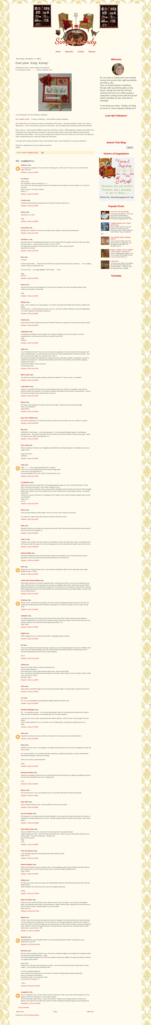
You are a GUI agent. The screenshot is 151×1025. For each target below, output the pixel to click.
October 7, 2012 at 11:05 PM (30, 893)
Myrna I (23, 790)
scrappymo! (25, 992)
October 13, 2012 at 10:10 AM (30, 944)
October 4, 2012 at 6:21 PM (29, 476)
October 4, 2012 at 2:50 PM (29, 206)
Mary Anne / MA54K (27, 418)
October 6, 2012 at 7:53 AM (29, 795)
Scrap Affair (25, 228)
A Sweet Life (114, 261)
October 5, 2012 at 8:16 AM (29, 639)
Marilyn (23, 302)
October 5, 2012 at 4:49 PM (29, 703)
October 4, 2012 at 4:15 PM (29, 325)
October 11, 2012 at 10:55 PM (30, 931)
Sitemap (91, 52)
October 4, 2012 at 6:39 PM (29, 533)
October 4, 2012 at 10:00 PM (30, 560)
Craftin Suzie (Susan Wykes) (30, 580)
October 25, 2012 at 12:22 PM (30, 986)
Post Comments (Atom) (31, 1015)
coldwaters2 (25, 332)
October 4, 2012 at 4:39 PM (29, 380)
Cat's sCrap (25, 445)
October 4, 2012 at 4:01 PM (29, 296)
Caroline (24, 200)
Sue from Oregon (26, 813)
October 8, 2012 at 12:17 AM (30, 911)
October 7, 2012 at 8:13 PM (29, 874)
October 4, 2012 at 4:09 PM (29, 313)
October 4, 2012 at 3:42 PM (29, 278)
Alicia (23, 686)
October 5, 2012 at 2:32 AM (29, 594)
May (22, 429)
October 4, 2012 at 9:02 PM (29, 547)
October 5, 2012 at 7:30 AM (29, 627)
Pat (22, 645)
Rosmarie (24, 951)
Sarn (22, 257)
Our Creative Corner (23, 119)
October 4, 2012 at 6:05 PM (29, 439)
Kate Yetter (24, 802)
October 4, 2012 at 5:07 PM (29, 396)
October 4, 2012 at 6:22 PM (29, 519)
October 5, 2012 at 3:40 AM (29, 609)
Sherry (23, 212)
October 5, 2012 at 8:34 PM (29, 738)
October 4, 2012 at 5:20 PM (29, 411)
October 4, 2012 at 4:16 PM (29, 343)
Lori (22, 698)
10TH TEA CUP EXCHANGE (120, 212)
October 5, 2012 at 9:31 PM (29, 766)
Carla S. (23, 539)
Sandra (23, 320)
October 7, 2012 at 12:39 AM (30, 823)
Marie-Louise (25, 375)
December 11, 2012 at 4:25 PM (30, 1003)
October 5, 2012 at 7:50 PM (29, 727)
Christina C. (25, 239)
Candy (23, 665)
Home (58, 52)
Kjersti (23, 402)
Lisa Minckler (25, 482)
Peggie (23, 633)
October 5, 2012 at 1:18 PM (29, 680)
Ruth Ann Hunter (26, 900)
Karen (23, 745)
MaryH (23, 917)
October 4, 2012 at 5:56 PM (29, 423)
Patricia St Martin (26, 864)
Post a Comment (24, 1007)
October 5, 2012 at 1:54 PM (29, 691)
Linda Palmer (25, 386)
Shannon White (26, 553)
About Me (69, 52)
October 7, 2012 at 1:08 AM (29, 844)
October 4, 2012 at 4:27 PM (29, 368)
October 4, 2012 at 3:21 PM (29, 233)
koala (23, 465)
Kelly (23, 349)
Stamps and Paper (27, 772)
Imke (22, 567)
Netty (22, 526)
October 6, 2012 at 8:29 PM (29, 807)
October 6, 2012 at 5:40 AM (29, 784)
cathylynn (24, 616)
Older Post (90, 1012)
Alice (23, 733)
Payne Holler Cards (27, 829)
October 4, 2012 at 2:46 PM (29, 194)
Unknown (24, 165)
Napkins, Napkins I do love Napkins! (122, 250)
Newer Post (19, 1012)
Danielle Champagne (28, 710)
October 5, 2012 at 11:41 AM (30, 658)
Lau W (23, 179)
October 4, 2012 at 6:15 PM (29, 458)
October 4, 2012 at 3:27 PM (29, 251)
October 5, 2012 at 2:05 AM (29, 574)
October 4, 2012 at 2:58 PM (29, 221)
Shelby (23, 880)
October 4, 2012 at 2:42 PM (29, 172)
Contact (81, 52)
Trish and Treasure (27, 851)
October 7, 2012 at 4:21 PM (29, 858)
